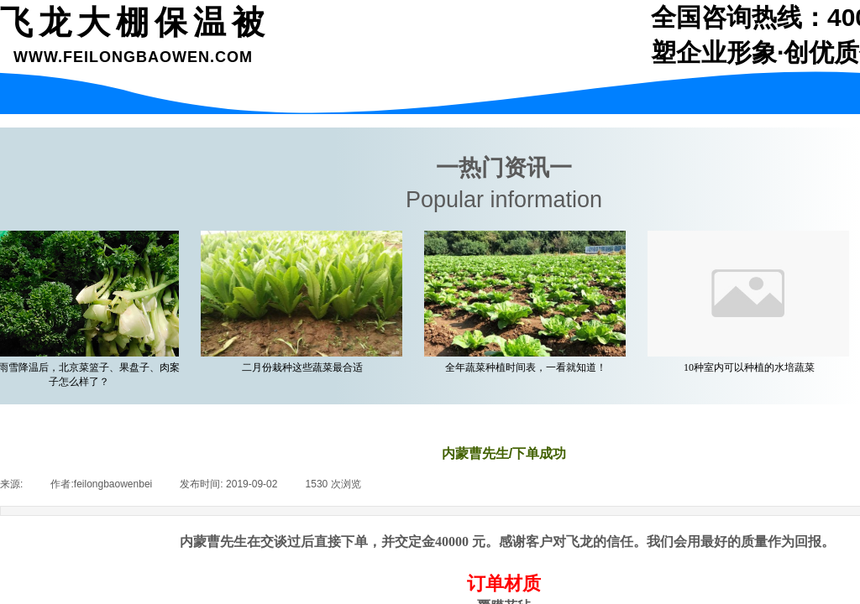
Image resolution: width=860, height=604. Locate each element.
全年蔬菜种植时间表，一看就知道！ (529, 367)
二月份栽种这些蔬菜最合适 (305, 367)
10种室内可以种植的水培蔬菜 (752, 367)
